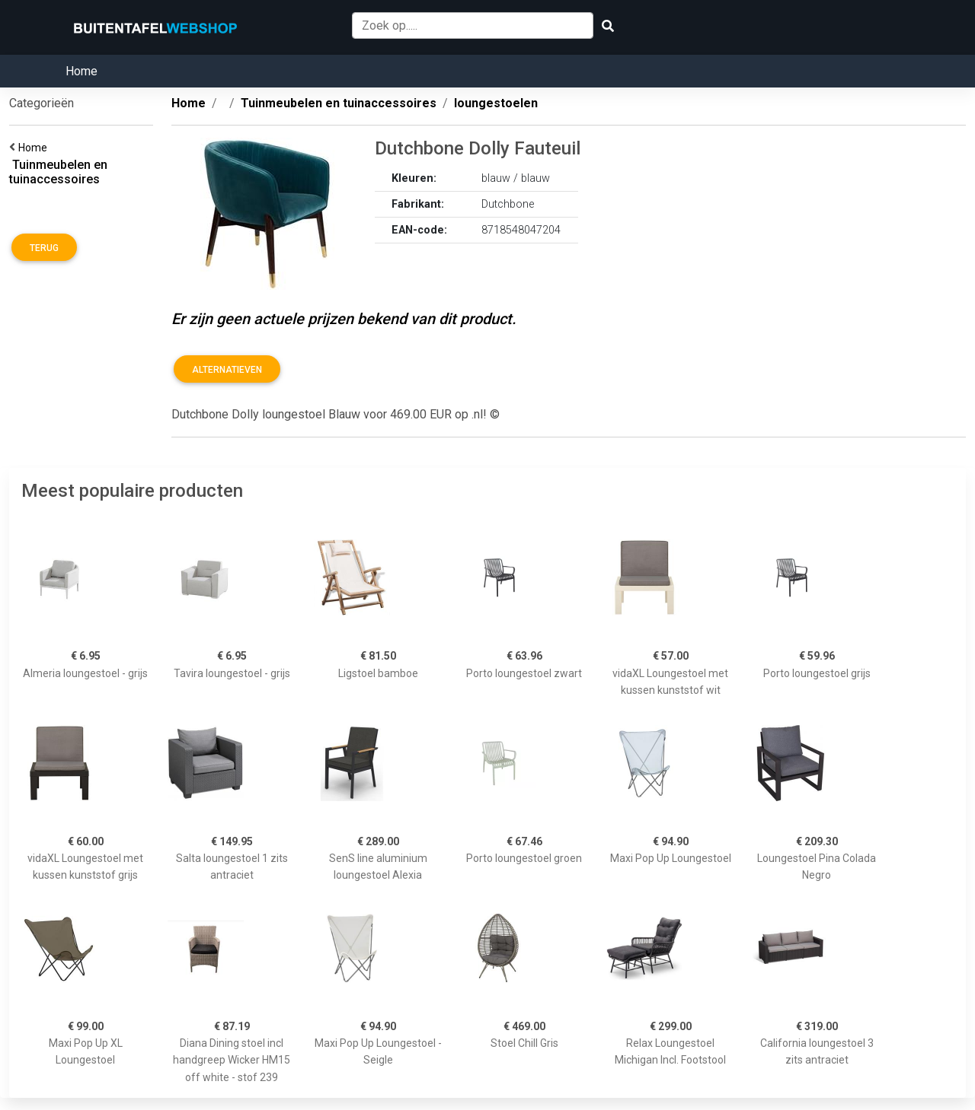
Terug (44, 248)
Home (82, 71)
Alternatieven (227, 369)
